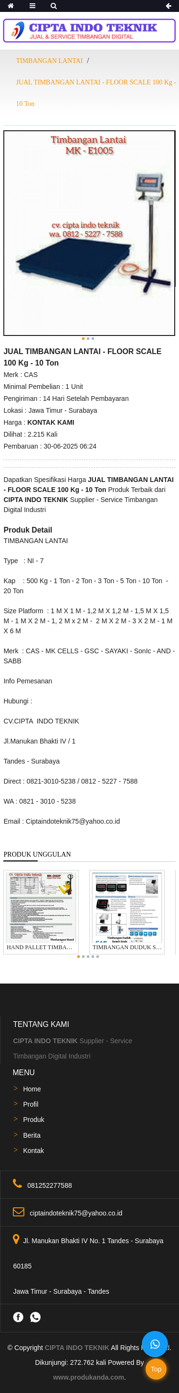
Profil (30, 1104)
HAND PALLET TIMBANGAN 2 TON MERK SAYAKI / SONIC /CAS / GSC (41, 947)
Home (32, 1089)
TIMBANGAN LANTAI (49, 60)
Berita (32, 1135)
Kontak (33, 1150)
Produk (33, 1119)
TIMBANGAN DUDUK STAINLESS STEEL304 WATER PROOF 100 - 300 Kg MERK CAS (127, 947)
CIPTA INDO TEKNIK (77, 1347)
